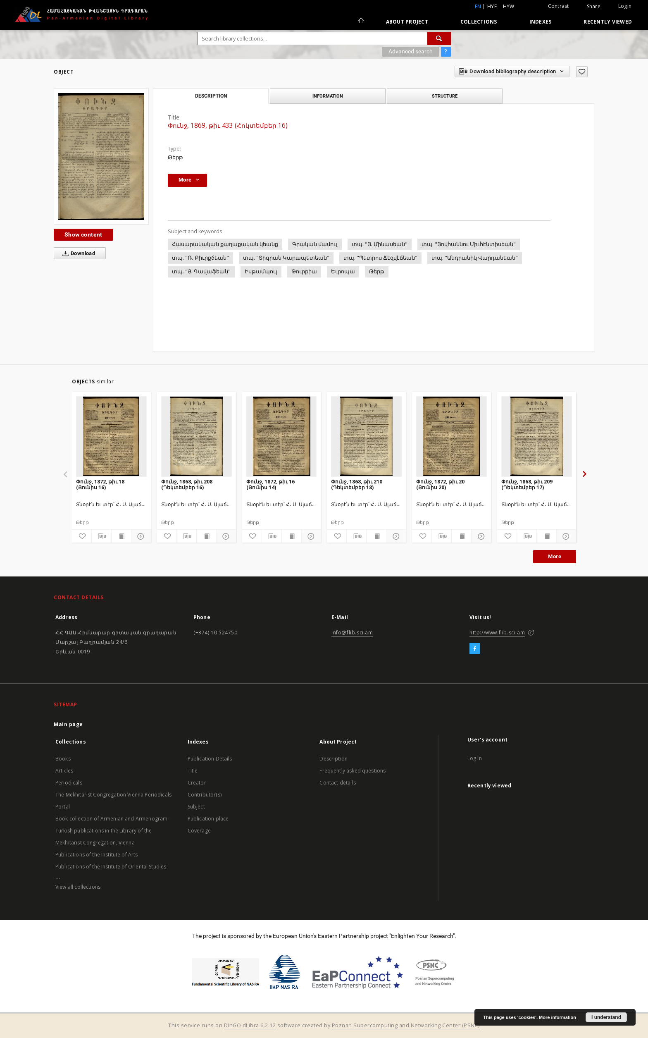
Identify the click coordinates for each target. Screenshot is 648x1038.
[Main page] (360, 21)
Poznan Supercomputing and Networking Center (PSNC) (406, 1025)
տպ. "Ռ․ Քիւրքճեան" (200, 257)
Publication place (208, 818)
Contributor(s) (205, 794)
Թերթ (175, 157)
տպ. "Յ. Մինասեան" (379, 244)
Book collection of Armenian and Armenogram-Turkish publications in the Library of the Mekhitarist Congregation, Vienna (112, 830)
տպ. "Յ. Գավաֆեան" (201, 271)
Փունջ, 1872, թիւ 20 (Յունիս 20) (440, 484)
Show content (83, 234)
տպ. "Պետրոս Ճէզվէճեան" (380, 257)
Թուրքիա (304, 271)
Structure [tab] (444, 96)
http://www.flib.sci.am (497, 632)
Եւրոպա (343, 271)
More (554, 556)
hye (492, 6)
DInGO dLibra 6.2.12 (250, 1025)
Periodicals (68, 782)
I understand (606, 1017)
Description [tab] (211, 96)
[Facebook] (474, 649)
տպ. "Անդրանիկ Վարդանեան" (474, 257)
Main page (68, 724)
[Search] (439, 38)
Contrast (558, 6)
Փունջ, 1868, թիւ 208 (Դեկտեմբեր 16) (186, 484)
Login (624, 6)
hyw (509, 6)
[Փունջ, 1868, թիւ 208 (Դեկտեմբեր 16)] (196, 436)
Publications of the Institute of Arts (96, 854)
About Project (407, 21)
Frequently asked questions (352, 770)
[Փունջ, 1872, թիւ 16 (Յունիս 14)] (282, 436)
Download (77, 253)
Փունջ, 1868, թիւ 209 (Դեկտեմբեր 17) (527, 484)
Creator (197, 782)
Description (333, 758)
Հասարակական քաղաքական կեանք (225, 244)
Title (193, 770)
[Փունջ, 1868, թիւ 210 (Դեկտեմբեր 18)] (366, 436)
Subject (196, 806)
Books (63, 758)
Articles (64, 770)
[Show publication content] (121, 536)
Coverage (199, 830)
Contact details (337, 782)
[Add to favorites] (582, 71)
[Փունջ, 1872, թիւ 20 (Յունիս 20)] (451, 436)
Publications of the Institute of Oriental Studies (110, 866)
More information (557, 1017)
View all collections (77, 886)
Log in (474, 758)
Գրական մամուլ (315, 244)
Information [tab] (327, 96)
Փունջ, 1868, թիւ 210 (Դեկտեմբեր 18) (356, 484)
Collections (478, 21)
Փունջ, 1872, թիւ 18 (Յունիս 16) (100, 484)
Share (593, 6)
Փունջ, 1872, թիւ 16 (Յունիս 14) (270, 484)
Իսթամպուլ (261, 271)
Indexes (540, 21)
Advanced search (410, 51)
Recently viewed (608, 21)
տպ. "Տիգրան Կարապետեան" (286, 257)
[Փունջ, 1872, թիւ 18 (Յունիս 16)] (111, 436)
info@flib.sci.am (352, 632)
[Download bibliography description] (101, 536)
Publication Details (210, 758)
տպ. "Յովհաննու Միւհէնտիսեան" (469, 244)
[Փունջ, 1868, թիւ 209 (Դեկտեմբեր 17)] (537, 436)
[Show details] (140, 536)
